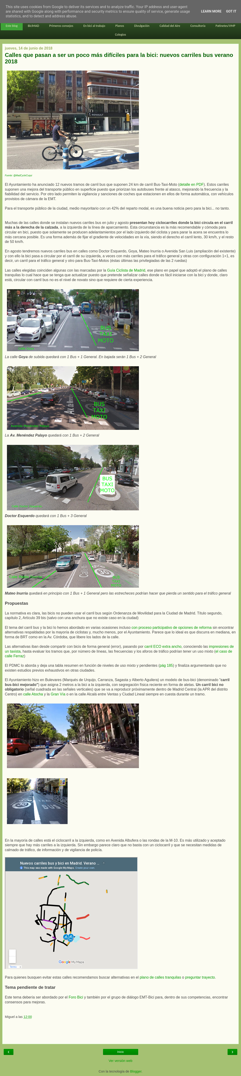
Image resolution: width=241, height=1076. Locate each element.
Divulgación (142, 26)
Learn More (211, 11)
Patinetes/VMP (225, 26)
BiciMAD (33, 26)
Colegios (120, 35)
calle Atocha (33, 694)
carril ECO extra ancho (163, 646)
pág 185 (166, 665)
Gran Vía (58, 694)
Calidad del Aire (170, 26)
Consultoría (197, 26)
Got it (231, 11)
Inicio (120, 1052)
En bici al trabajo (94, 26)
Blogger (135, 1071)
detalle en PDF (191, 184)
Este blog (12, 26)
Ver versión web (120, 1061)
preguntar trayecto (200, 977)
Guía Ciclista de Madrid (126, 270)
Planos (119, 26)
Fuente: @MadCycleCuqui (18, 175)
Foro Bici (76, 997)
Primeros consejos (61, 26)
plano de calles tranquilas (160, 977)
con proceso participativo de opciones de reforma (171, 627)
